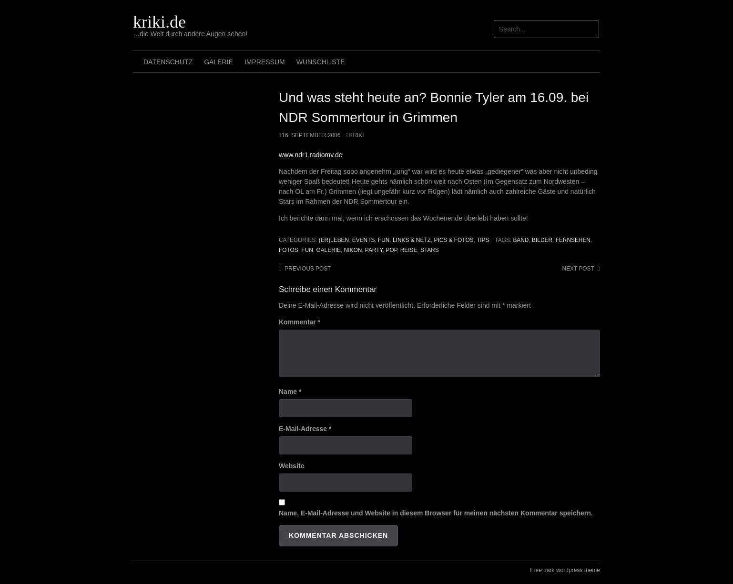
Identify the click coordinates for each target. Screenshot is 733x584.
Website (291, 466)
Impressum (264, 62)
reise (408, 250)
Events (363, 240)
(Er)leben (334, 240)
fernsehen (573, 240)
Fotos (288, 250)
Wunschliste (320, 62)
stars (429, 250)
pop (391, 250)
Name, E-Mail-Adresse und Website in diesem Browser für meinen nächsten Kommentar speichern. (436, 513)
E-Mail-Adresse (305, 429)
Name (290, 391)
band (521, 240)
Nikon (353, 250)
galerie (328, 250)
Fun (383, 240)
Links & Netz (412, 240)
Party (374, 250)
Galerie (218, 62)
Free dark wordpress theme (565, 570)
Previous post (308, 268)
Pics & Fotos (454, 240)
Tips (483, 240)
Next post (578, 268)
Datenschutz (168, 62)
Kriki (356, 135)
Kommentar (299, 322)
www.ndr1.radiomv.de (311, 155)
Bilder (542, 240)
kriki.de (159, 21)
